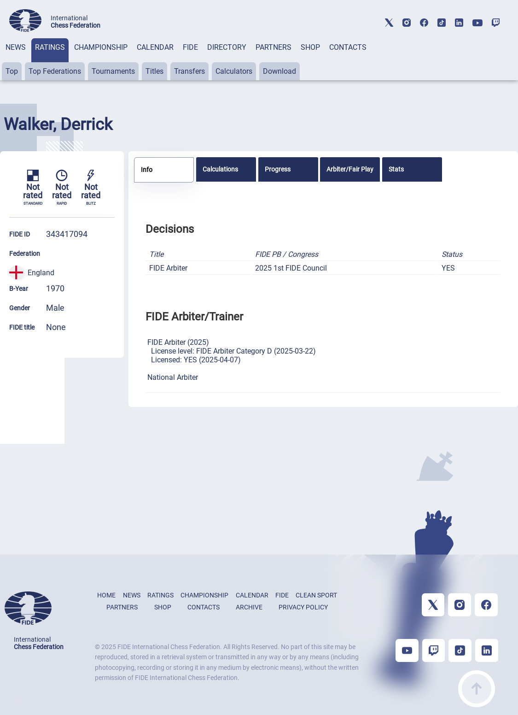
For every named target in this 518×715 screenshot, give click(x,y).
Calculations (220, 169)
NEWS (16, 47)
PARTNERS (273, 47)
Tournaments (113, 71)
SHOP (310, 47)
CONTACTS (348, 47)
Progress (278, 169)
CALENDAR (155, 47)
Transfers (189, 71)
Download (279, 71)
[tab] (15, 59)
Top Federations (55, 71)
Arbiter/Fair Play (349, 169)
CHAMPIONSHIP (101, 47)
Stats (396, 169)
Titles (154, 71)
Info (146, 169)
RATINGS (50, 47)
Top (12, 71)
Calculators (233, 71)
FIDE (190, 47)
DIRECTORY (226, 47)
